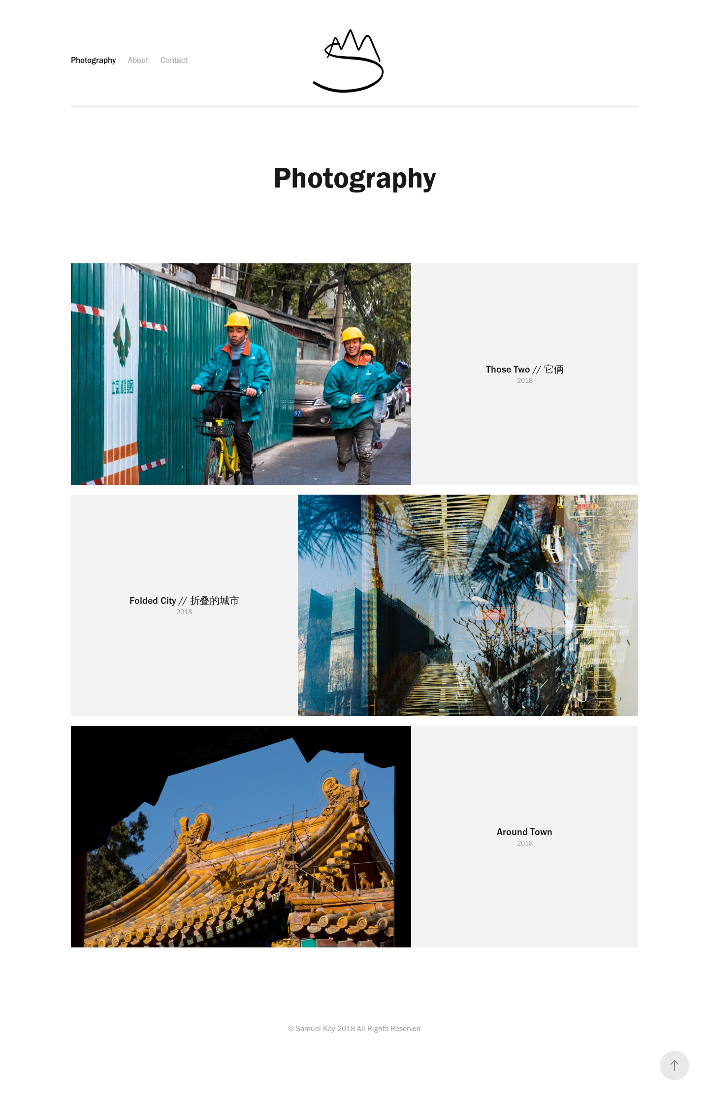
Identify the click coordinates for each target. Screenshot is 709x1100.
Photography (93, 60)
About (138, 60)
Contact (174, 60)
